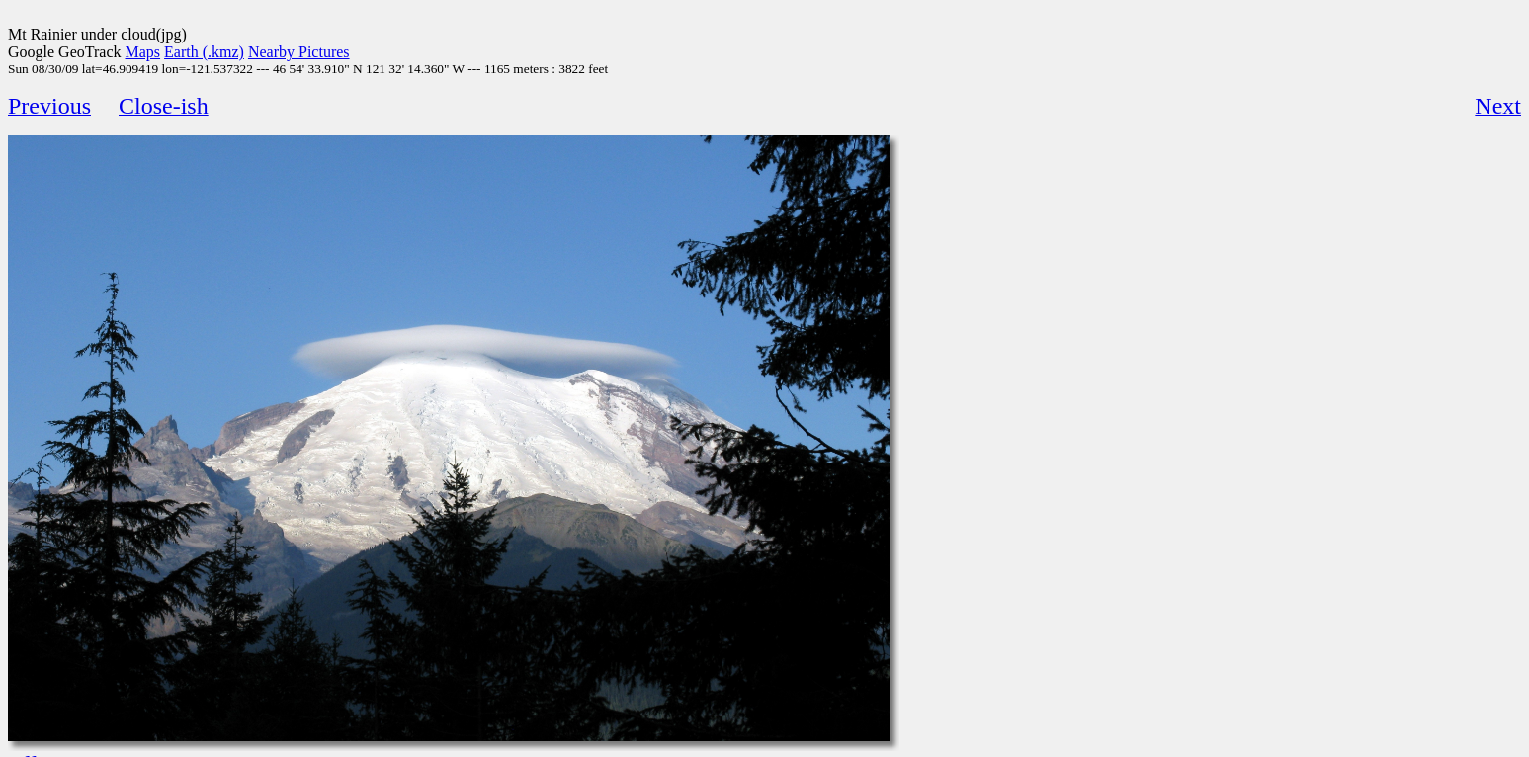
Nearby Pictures (299, 51)
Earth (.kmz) (204, 51)
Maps (143, 51)
